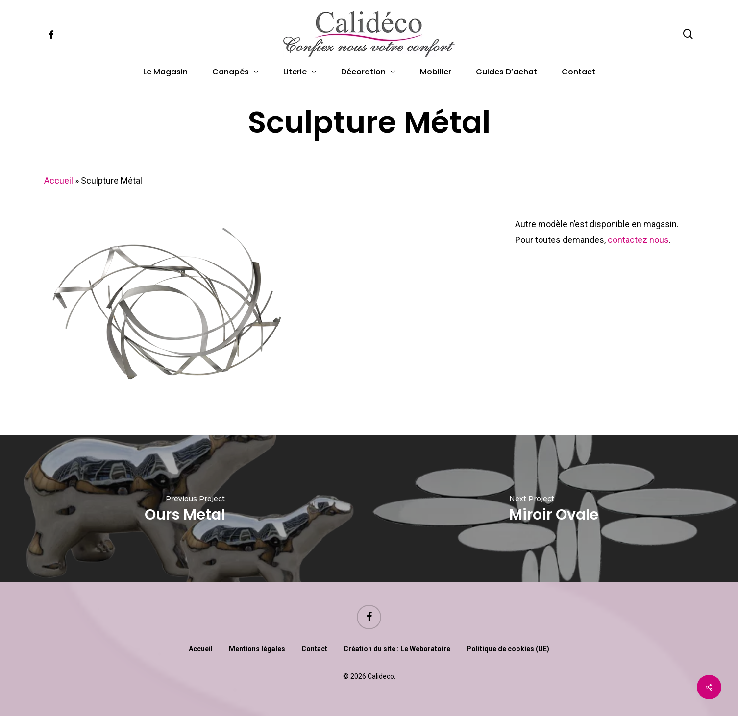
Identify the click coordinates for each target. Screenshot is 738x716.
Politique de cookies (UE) (508, 649)
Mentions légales (257, 649)
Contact (314, 649)
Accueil (58, 180)
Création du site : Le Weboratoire (397, 649)
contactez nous (638, 240)
